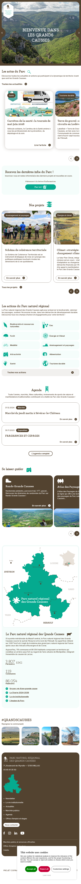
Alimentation (55, 364)
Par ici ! (38, 191)
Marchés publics (12, 820)
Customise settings (61, 869)
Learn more (47, 875)
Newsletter (10, 808)
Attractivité (15, 364)
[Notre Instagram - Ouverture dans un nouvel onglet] (9, 842)
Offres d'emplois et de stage (14, 855)
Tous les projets (9, 296)
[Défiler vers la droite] (76, 542)
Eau (51, 334)
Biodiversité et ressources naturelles (22, 334)
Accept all (31, 869)
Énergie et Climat (57, 345)
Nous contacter (11, 834)
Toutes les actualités (12, 84)
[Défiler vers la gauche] (71, 542)
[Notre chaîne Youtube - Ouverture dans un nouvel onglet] (22, 842)
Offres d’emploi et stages (16, 828)
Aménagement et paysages (61, 354)
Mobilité (13, 354)
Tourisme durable (57, 373)
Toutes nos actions (16, 382)
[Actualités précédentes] (71, 162)
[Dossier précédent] (71, 300)
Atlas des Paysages (69, 496)
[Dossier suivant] (76, 300)
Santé (12, 373)
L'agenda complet (40, 463)
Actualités (10, 816)
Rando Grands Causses (20, 495)
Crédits (6, 859)
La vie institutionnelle (14, 812)
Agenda (9, 824)
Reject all (44, 869)
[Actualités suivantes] (76, 162)
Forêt (12, 345)
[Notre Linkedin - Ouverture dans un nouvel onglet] (4, 842)
